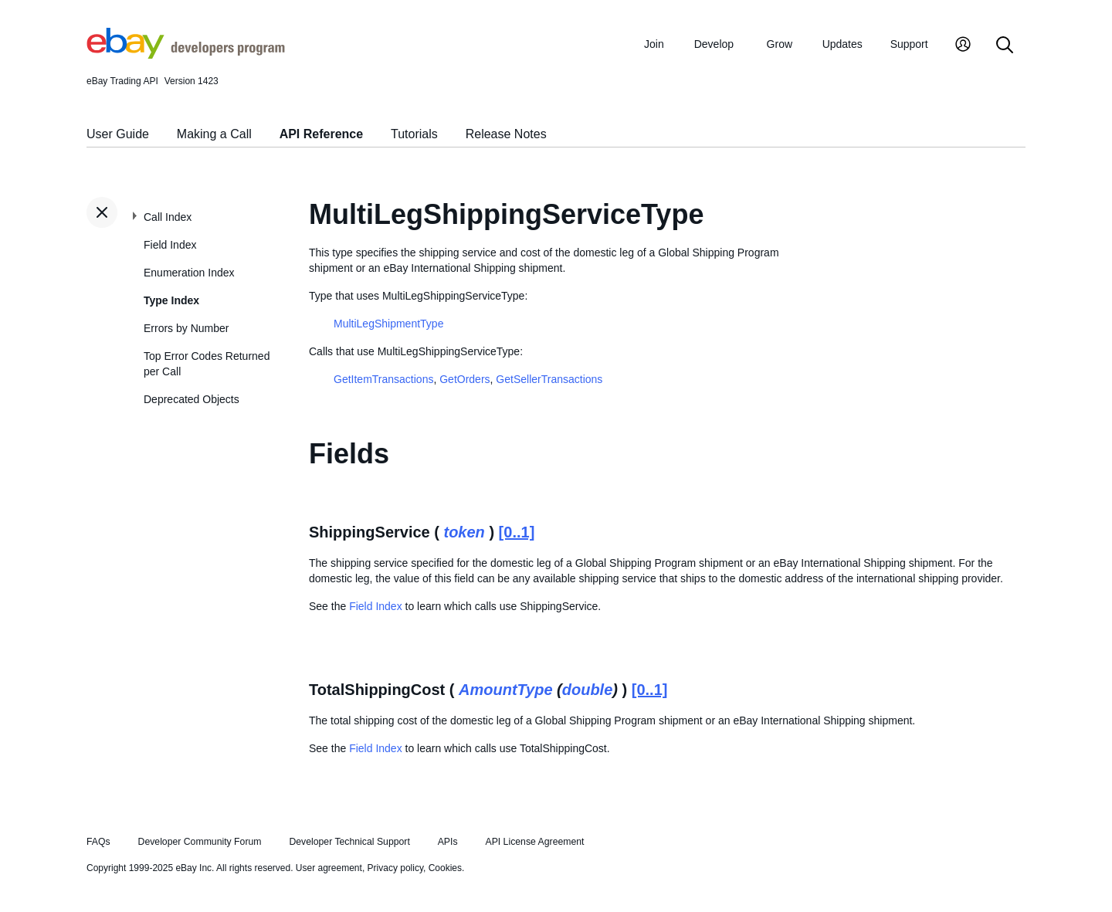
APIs (448, 841)
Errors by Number (186, 328)
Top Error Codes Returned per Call (207, 364)
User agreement (329, 868)
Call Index (168, 217)
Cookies (445, 868)
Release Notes (506, 134)
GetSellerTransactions (549, 379)
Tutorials (414, 134)
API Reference (322, 134)
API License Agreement (534, 841)
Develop (714, 44)
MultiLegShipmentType (388, 323)
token (463, 532)
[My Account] (963, 46)
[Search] (1004, 46)
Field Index (170, 245)
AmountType (505, 689)
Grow (779, 44)
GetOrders (464, 379)
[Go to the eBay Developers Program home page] (185, 55)
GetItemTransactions (383, 379)
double (587, 689)
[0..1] (517, 532)
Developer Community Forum (200, 841)
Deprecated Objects (191, 399)
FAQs (98, 841)
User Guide (117, 134)
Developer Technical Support (349, 841)
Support (909, 44)
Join (654, 44)
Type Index (171, 300)
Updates (842, 44)
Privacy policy (395, 868)
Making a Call (214, 134)
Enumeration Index (189, 272)
